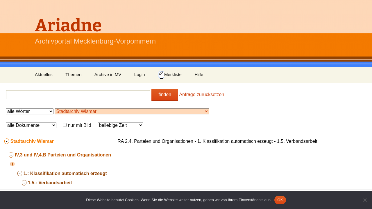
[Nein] (365, 200)
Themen (73, 74)
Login (139, 74)
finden (164, 94)
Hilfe (198, 74)
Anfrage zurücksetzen (201, 94)
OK (280, 200)
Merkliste (170, 75)
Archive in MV (107, 74)
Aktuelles (44, 74)
